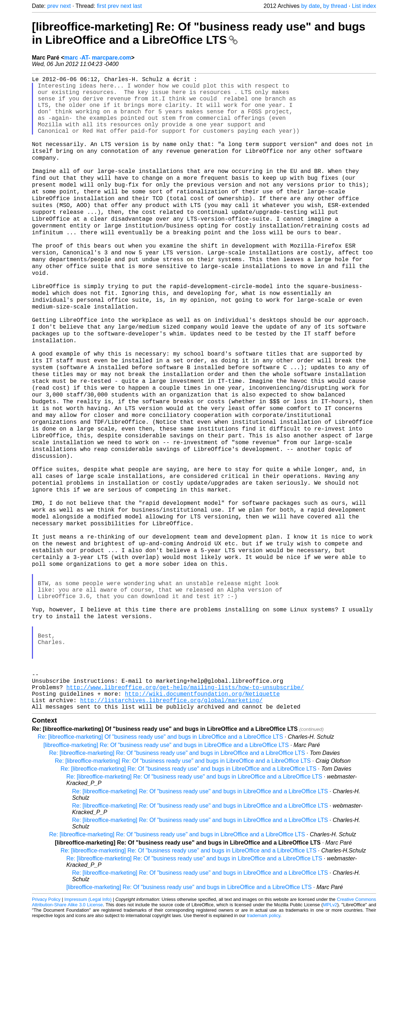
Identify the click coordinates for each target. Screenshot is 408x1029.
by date (310, 6)
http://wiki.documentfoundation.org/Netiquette (202, 799)
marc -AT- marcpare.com (97, 58)
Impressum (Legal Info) (88, 1007)
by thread (335, 6)
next (65, 6)
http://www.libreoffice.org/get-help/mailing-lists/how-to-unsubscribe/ (185, 791)
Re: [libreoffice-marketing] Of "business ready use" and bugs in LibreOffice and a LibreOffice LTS (160, 845)
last (137, 6)
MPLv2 (330, 1012)
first (101, 6)
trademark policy (263, 1023)
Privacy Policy (46, 1007)
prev (52, 6)
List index (364, 6)
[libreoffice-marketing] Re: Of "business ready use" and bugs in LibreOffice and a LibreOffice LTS (198, 33)
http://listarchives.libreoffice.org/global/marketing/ (171, 806)
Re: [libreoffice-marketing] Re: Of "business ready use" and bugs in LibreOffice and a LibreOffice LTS (177, 861)
